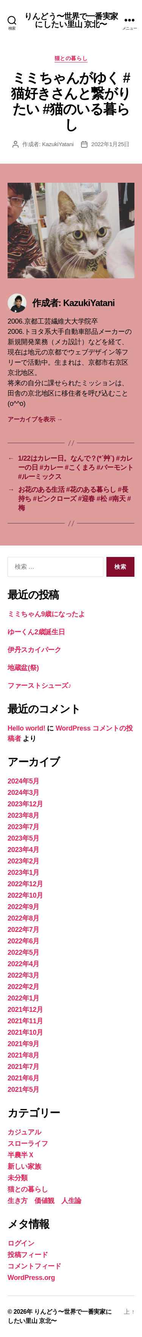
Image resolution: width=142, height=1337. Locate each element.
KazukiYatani (57, 144)
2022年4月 (23, 964)
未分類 (18, 1178)
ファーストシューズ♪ (39, 685)
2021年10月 (25, 1032)
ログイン (21, 1243)
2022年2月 (23, 987)
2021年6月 (23, 1078)
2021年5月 (23, 1089)
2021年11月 (25, 1021)
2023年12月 (25, 804)
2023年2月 (23, 861)
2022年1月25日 (110, 144)
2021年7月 (23, 1067)
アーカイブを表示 (35, 419)
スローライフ (28, 1143)
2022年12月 (25, 884)
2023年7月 (23, 827)
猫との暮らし (71, 58)
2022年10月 (25, 895)
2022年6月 (23, 941)
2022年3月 (23, 975)
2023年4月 (23, 850)
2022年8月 (23, 918)
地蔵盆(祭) (23, 668)
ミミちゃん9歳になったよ (46, 614)
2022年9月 (23, 907)
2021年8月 (23, 1055)
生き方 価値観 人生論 (44, 1201)
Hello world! (26, 728)
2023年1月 (23, 872)
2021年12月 (25, 1009)
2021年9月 (23, 1044)
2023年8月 (23, 815)
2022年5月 (23, 952)
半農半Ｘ (21, 1155)
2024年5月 (23, 781)
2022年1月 (23, 998)
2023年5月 (23, 838)
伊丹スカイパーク (34, 650)
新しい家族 (24, 1166)
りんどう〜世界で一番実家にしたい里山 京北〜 (71, 20)
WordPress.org (31, 1277)
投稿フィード (28, 1255)
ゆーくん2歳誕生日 (36, 632)
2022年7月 (23, 929)
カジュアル (24, 1132)
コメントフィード (34, 1266)
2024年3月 (23, 792)
